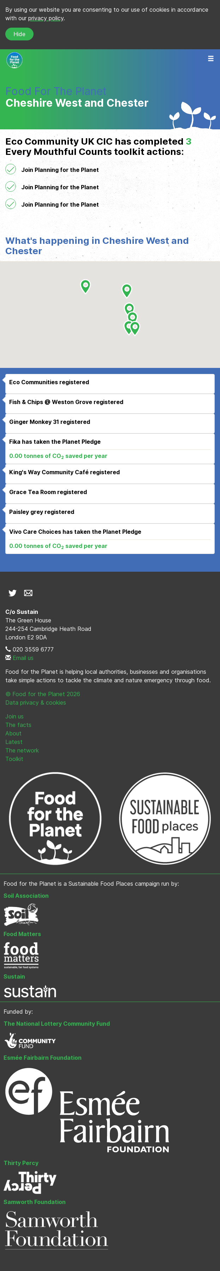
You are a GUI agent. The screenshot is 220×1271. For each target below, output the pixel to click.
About (13, 733)
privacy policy (46, 18)
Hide (19, 34)
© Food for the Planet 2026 (42, 694)
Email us (23, 657)
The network (22, 750)
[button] (132, 319)
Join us (14, 716)
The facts (18, 724)
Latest (14, 741)
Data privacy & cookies (35, 702)
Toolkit (14, 758)
